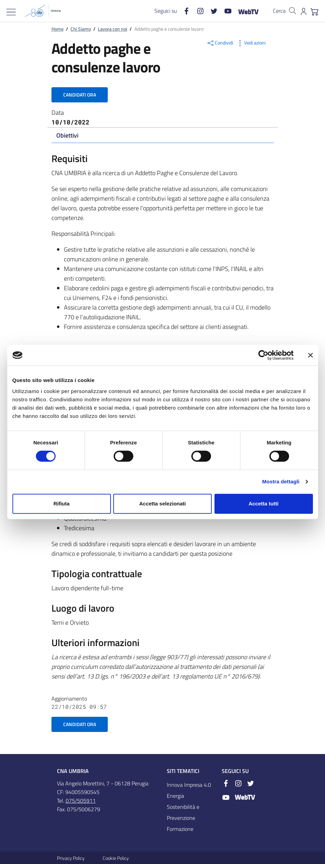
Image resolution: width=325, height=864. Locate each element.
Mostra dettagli (280, 481)
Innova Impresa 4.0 (189, 785)
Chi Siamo (80, 29)
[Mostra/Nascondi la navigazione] (11, 12)
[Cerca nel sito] (292, 11)
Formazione (180, 829)
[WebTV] (245, 11)
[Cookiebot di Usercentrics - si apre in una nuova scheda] (263, 355)
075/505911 (81, 800)
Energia (175, 796)
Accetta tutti (264, 503)
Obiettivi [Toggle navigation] (67, 135)
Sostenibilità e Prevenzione (183, 812)
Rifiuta (62, 503)
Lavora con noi (112, 29)
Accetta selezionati (162, 503)
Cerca (279, 11)
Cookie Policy (116, 858)
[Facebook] (184, 10)
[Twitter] (211, 10)
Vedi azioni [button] (251, 43)
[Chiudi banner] (310, 355)
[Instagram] (197, 10)
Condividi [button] (220, 43)
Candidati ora (79, 94)
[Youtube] (225, 10)
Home (57, 29)
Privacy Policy (71, 858)
